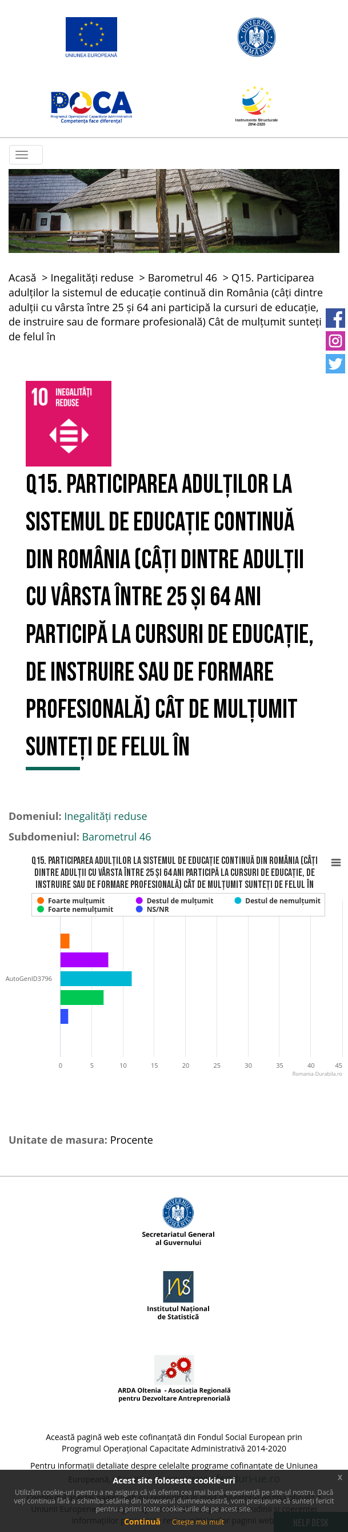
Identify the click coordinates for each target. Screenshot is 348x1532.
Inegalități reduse (92, 277)
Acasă (23, 277)
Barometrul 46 (182, 277)
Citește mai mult (198, 1522)
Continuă (142, 1521)
